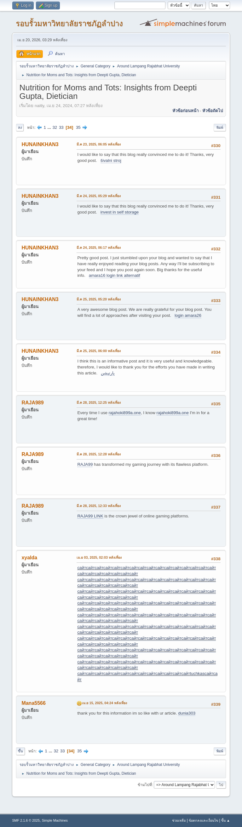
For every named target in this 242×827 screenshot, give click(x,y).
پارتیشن (108, 373)
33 (61, 127)
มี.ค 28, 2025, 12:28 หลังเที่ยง (99, 454)
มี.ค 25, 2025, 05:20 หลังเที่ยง (99, 299)
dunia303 (186, 713)
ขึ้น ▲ (225, 820)
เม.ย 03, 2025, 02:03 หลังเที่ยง (99, 557)
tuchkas (197, 673)
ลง (20, 127)
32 (54, 127)
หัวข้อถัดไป (212, 110)
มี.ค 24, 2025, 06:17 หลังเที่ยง (99, 247)
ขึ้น (20, 751)
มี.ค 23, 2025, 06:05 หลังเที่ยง (99, 144)
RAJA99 (85, 464)
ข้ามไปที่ (145, 785)
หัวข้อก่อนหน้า (185, 110)
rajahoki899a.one (125, 412)
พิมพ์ (219, 127)
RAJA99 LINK (90, 516)
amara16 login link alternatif (114, 275)
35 (78, 127)
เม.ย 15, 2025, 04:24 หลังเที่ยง (104, 703)
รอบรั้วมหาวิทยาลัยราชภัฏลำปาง (69, 23)
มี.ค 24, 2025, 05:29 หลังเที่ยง (99, 196)
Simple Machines (55, 820)
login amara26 (188, 315)
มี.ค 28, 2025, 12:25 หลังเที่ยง (99, 402)
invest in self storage (120, 212)
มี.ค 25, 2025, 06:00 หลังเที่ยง (99, 351)
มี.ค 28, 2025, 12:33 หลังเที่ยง (99, 506)
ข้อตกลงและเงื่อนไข (203, 820)
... (50, 127)
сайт (81, 567)
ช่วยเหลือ (179, 820)
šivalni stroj (111, 160)
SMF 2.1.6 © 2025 (26, 820)
